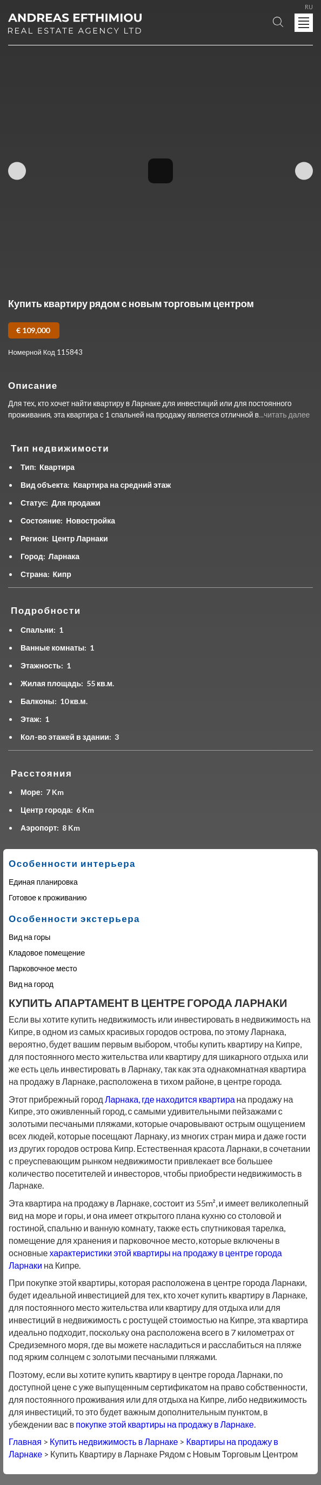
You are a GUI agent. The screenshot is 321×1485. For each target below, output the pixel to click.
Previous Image (17, 171)
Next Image (304, 171)
